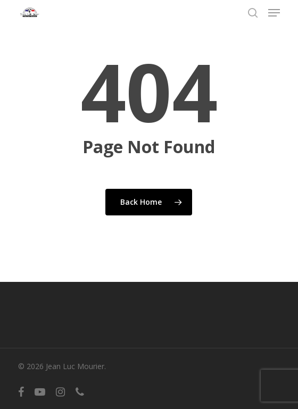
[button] (274, 12)
